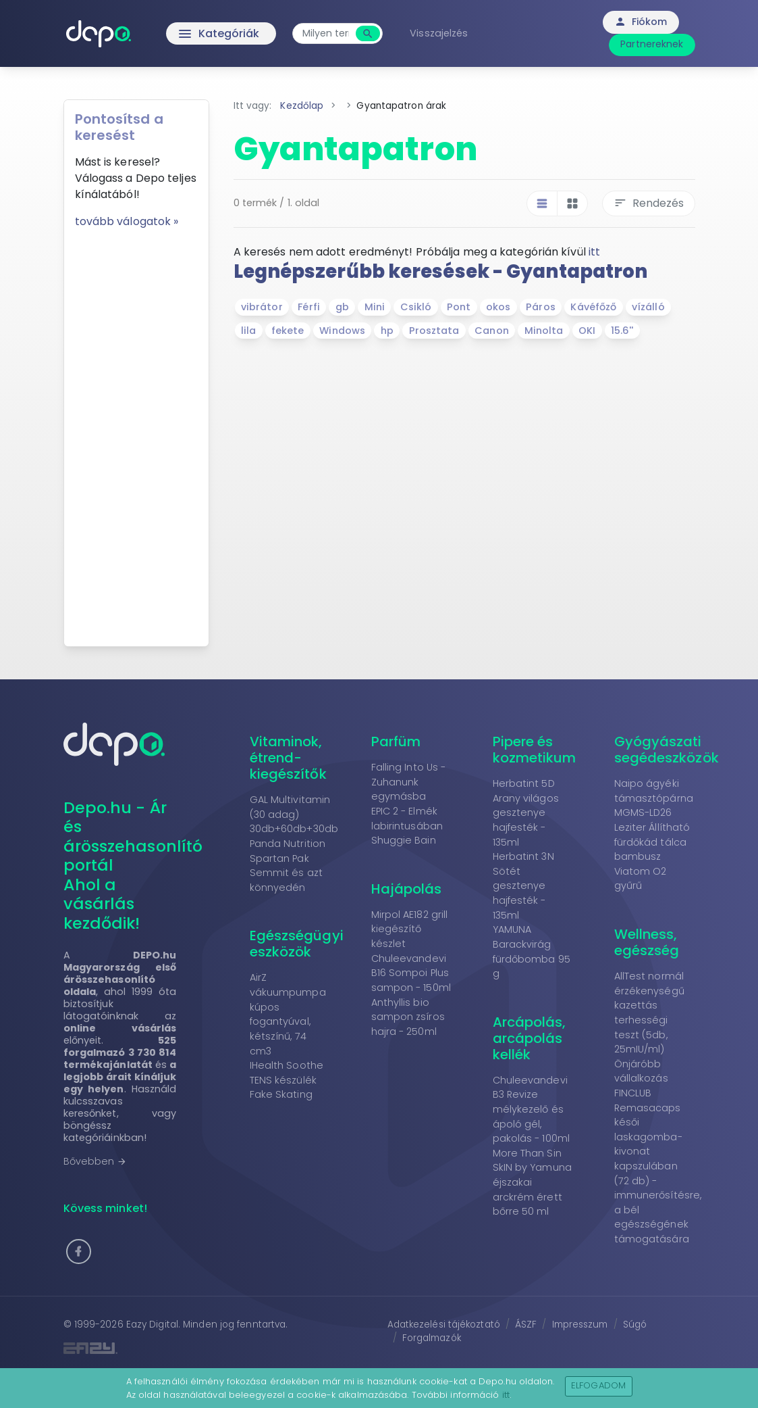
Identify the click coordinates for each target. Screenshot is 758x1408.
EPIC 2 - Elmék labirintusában (407, 818)
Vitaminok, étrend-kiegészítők (288, 757)
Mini (374, 307)
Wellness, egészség (647, 942)
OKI (586, 330)
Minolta (544, 330)
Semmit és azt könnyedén (286, 880)
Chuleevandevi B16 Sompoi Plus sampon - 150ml (411, 973)
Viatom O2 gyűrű (640, 879)
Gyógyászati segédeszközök (666, 749)
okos (498, 307)
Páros (541, 307)
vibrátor (262, 307)
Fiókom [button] (641, 21)
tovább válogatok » (127, 221)
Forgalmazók (431, 1338)
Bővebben (95, 1161)
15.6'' (622, 330)
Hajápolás (406, 888)
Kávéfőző (593, 307)
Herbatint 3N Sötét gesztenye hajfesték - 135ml (523, 885)
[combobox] (326, 33)
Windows (342, 330)
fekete (287, 330)
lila (248, 330)
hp (387, 330)
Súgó (635, 1324)
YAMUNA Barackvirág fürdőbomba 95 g (531, 951)
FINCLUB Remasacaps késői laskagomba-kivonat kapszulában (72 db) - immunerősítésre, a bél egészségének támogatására (658, 1166)
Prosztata (434, 330)
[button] (78, 1251)
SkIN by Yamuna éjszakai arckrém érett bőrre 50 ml (532, 1189)
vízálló (648, 307)
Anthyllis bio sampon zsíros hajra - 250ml (408, 1017)
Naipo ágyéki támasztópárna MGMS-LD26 (653, 798)
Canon (492, 330)
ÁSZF (526, 1324)
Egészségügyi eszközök (297, 943)
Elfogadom (598, 1385)
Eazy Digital (152, 1324)
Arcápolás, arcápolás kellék (529, 1038)
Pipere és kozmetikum (534, 749)
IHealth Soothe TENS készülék (286, 1073)
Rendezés (649, 203)
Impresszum (580, 1324)
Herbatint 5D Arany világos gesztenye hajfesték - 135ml (526, 812)
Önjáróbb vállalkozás (641, 1071)
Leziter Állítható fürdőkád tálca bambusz (652, 842)
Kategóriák (191, 34)
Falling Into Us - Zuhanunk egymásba (408, 781)
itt (594, 252)
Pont (458, 307)
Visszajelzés (439, 33)
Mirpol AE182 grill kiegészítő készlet (409, 929)
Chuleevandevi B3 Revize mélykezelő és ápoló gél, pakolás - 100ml (531, 1109)
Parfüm (396, 741)
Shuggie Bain (403, 840)
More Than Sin (527, 1153)
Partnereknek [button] (651, 44)
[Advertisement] (136, 432)
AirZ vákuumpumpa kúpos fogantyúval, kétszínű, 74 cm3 (288, 1014)
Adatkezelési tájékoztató (443, 1324)
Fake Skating (281, 1094)
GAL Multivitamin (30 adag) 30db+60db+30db (294, 814)
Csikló (416, 307)
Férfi (309, 307)
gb (342, 307)
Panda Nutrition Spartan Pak (288, 851)
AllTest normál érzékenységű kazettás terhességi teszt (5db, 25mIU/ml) (649, 1012)
